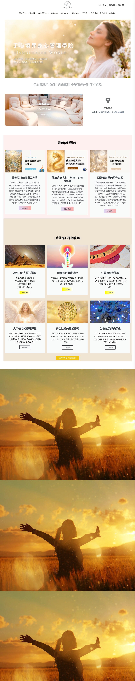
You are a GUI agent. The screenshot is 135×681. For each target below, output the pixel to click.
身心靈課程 (43, 13)
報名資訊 (67, 208)
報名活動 (24, 208)
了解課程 (110, 211)
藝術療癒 (55, 13)
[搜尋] (100, 5)
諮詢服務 (65, 13)
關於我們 (22, 13)
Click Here (44, 115)
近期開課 (32, 13)
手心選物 (94, 13)
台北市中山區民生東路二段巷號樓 (108, 112)
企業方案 (75, 13)
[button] (7, 48)
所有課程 (85, 13)
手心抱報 (103, 13)
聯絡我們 (112, 13)
